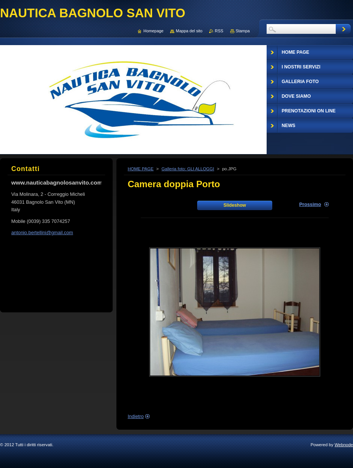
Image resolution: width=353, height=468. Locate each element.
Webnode (344, 444)
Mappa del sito (189, 31)
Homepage (153, 31)
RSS (219, 31)
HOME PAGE (141, 169)
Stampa (243, 31)
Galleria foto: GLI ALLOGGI (187, 169)
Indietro (136, 416)
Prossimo (310, 204)
